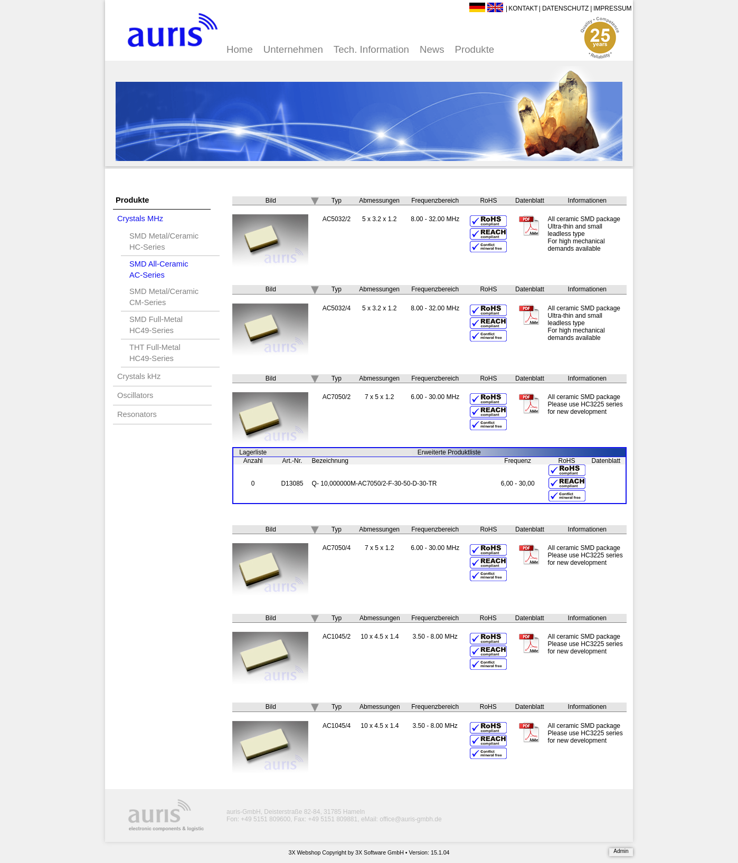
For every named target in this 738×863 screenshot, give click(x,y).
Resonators (137, 414)
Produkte (475, 49)
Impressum (612, 8)
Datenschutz (565, 8)
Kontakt (523, 8)
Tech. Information (371, 49)
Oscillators (135, 395)
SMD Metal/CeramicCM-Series (163, 297)
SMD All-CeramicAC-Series (158, 269)
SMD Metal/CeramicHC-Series (163, 241)
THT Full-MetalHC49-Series (155, 353)
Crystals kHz (138, 376)
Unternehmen (293, 49)
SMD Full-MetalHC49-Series (156, 325)
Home (239, 49)
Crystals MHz (140, 218)
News (432, 49)
